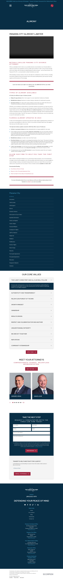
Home (31, 515)
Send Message (31, 455)
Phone (15, 433)
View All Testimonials (22, 478)
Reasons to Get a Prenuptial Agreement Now (20, 171)
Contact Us (31, 523)
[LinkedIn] (38, 509)
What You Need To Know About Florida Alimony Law (22, 173)
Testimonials (31, 521)
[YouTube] (25, 509)
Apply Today (31, 356)
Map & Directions (31, 534)
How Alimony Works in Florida (17, 169)
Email (33, 433)
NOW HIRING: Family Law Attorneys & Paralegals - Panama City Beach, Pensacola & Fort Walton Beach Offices (31, 1)
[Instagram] (30, 509)
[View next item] (23, 407)
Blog (31, 519)
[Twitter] (35, 509)
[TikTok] (32, 509)
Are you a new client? (18, 437)
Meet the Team (31, 373)
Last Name (34, 429)
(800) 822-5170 (31, 501)
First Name (16, 429)
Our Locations (31, 517)
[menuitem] (31, 196)
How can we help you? (18, 440)
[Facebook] (27, 509)
